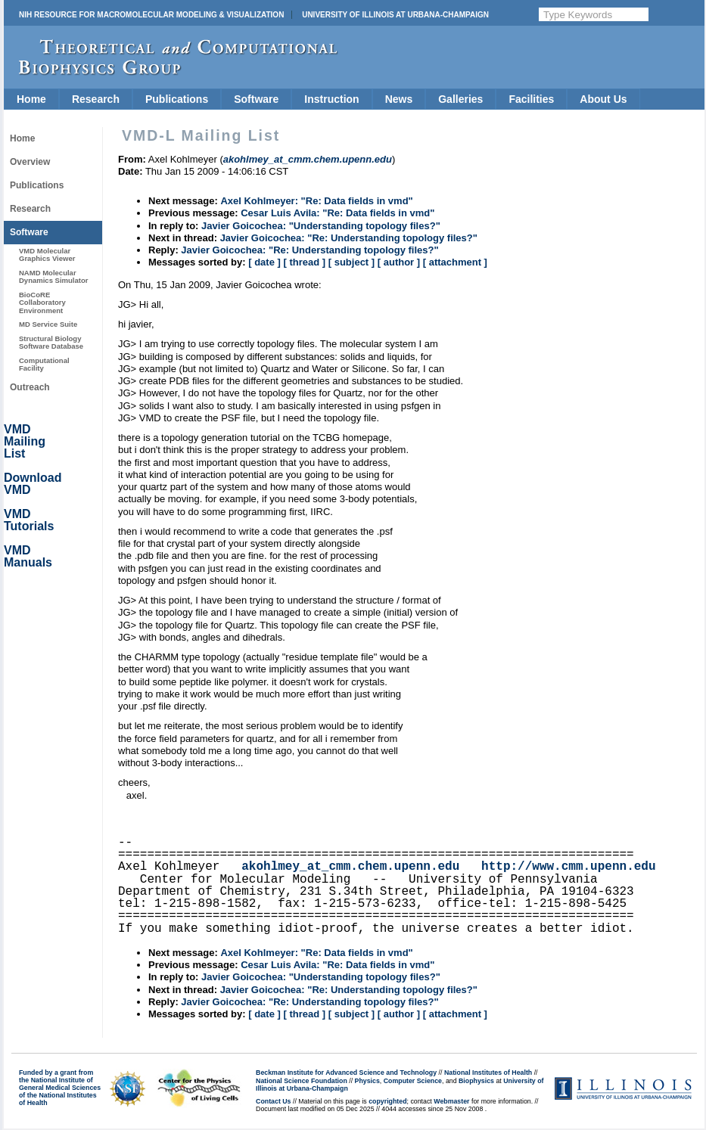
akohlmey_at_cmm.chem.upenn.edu (350, 866)
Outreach (30, 387)
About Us (603, 99)
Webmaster (451, 1101)
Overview (30, 162)
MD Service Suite (48, 324)
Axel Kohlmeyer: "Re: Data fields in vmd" (316, 200)
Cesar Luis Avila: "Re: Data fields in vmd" (337, 213)
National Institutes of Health (488, 1072)
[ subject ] (351, 262)
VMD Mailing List (24, 441)
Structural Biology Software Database (51, 342)
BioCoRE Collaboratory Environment (42, 302)
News (399, 99)
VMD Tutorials (29, 520)
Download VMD (32, 483)
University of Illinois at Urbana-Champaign (395, 15)
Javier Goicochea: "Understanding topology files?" (320, 225)
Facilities (531, 99)
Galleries (460, 99)
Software (256, 99)
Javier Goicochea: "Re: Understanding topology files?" (348, 238)
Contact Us (273, 1101)
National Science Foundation (301, 1081)
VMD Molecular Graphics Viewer (47, 254)
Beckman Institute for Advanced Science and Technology (346, 1072)
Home (31, 99)
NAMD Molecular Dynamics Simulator (54, 276)
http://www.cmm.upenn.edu (568, 866)
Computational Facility (44, 364)
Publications (176, 99)
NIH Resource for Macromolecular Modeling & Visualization (151, 15)
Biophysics (476, 1081)
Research (96, 99)
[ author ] (399, 262)
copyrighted (387, 1101)
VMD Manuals (28, 556)
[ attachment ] (455, 262)
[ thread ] (304, 262)
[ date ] (264, 262)
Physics (367, 1081)
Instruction (331, 99)
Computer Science (413, 1081)
